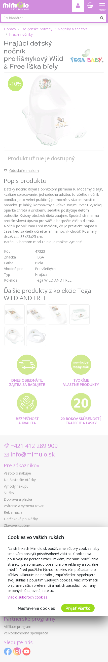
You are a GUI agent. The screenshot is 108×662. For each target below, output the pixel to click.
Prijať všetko (77, 608)
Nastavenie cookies (36, 608)
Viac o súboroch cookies (27, 597)
